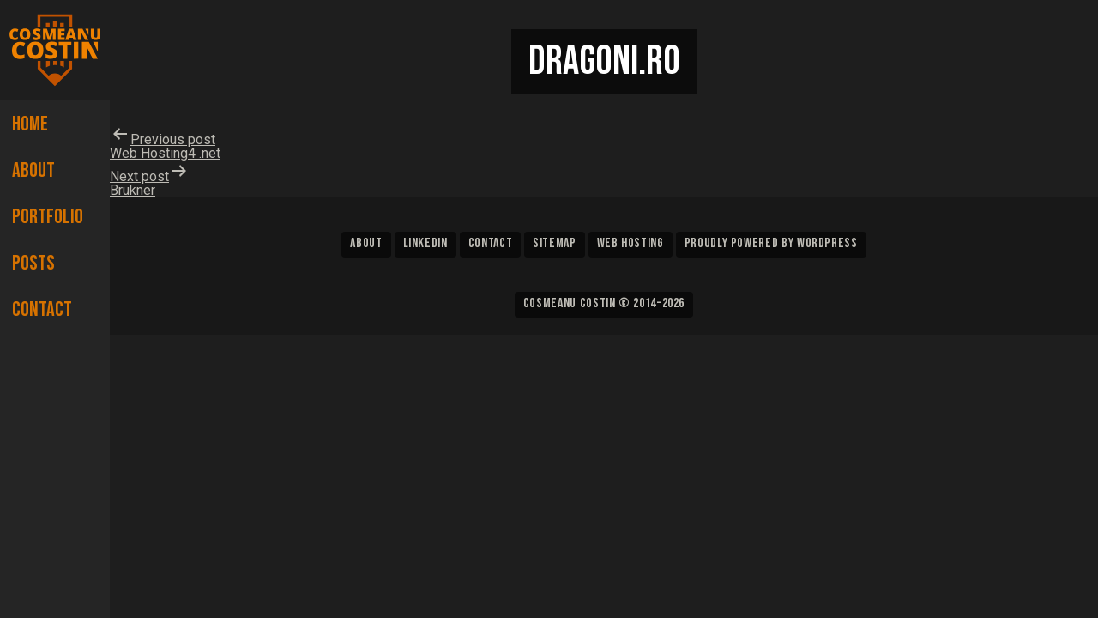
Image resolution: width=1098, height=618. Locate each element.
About (33, 170)
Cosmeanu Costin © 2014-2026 (604, 303)
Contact (42, 309)
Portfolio (47, 216)
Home (30, 124)
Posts (33, 263)
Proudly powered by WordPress (771, 243)
